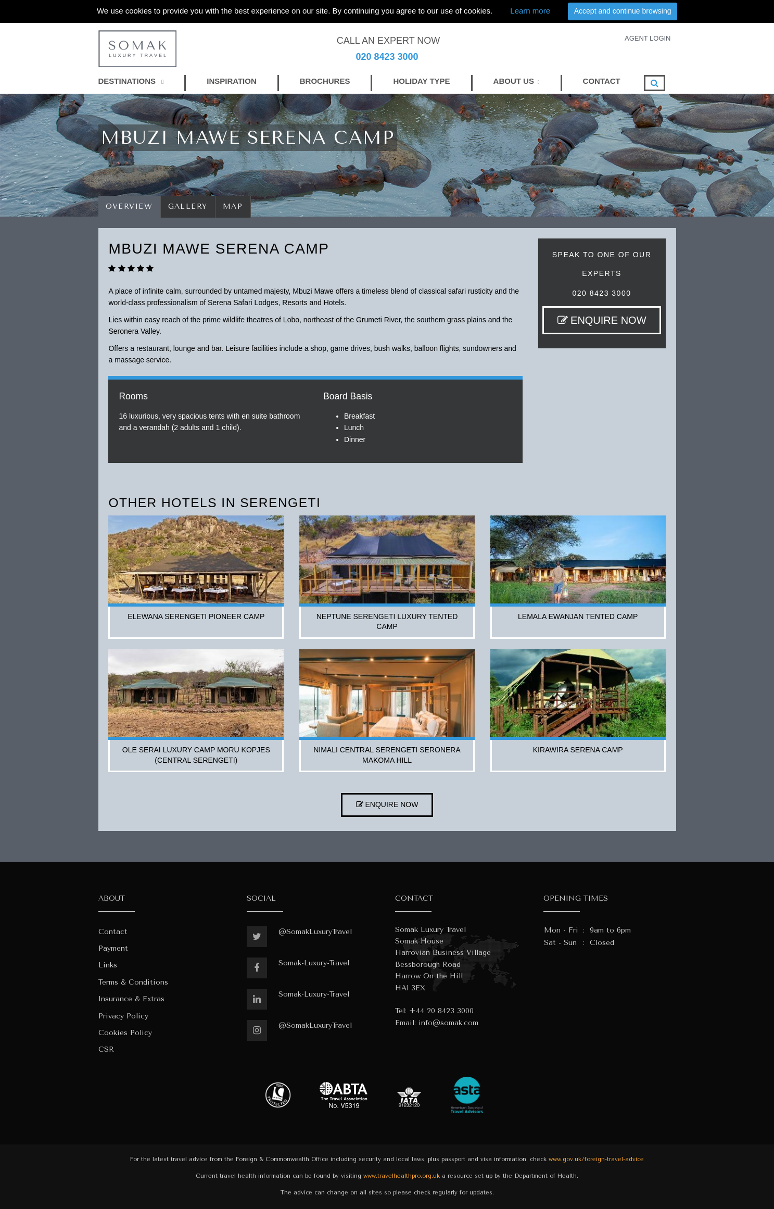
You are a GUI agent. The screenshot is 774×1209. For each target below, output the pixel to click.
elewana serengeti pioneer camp (196, 616)
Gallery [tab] (188, 206)
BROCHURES (325, 81)
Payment (113, 948)
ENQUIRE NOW (601, 320)
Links (107, 965)
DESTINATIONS (131, 81)
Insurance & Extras (131, 998)
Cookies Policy (125, 1032)
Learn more (530, 10)
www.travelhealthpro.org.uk (401, 1176)
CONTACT (601, 81)
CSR (106, 1049)
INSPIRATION (232, 81)
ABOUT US (513, 81)
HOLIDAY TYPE (421, 81)
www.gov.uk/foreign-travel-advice (596, 1159)
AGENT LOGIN (648, 38)
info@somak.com (448, 1022)
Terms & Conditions (133, 982)
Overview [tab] (129, 206)
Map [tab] (233, 206)
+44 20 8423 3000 (441, 1010)
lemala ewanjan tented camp (578, 616)
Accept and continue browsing (622, 11)
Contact (113, 931)
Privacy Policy (123, 1016)
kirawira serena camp (578, 750)
